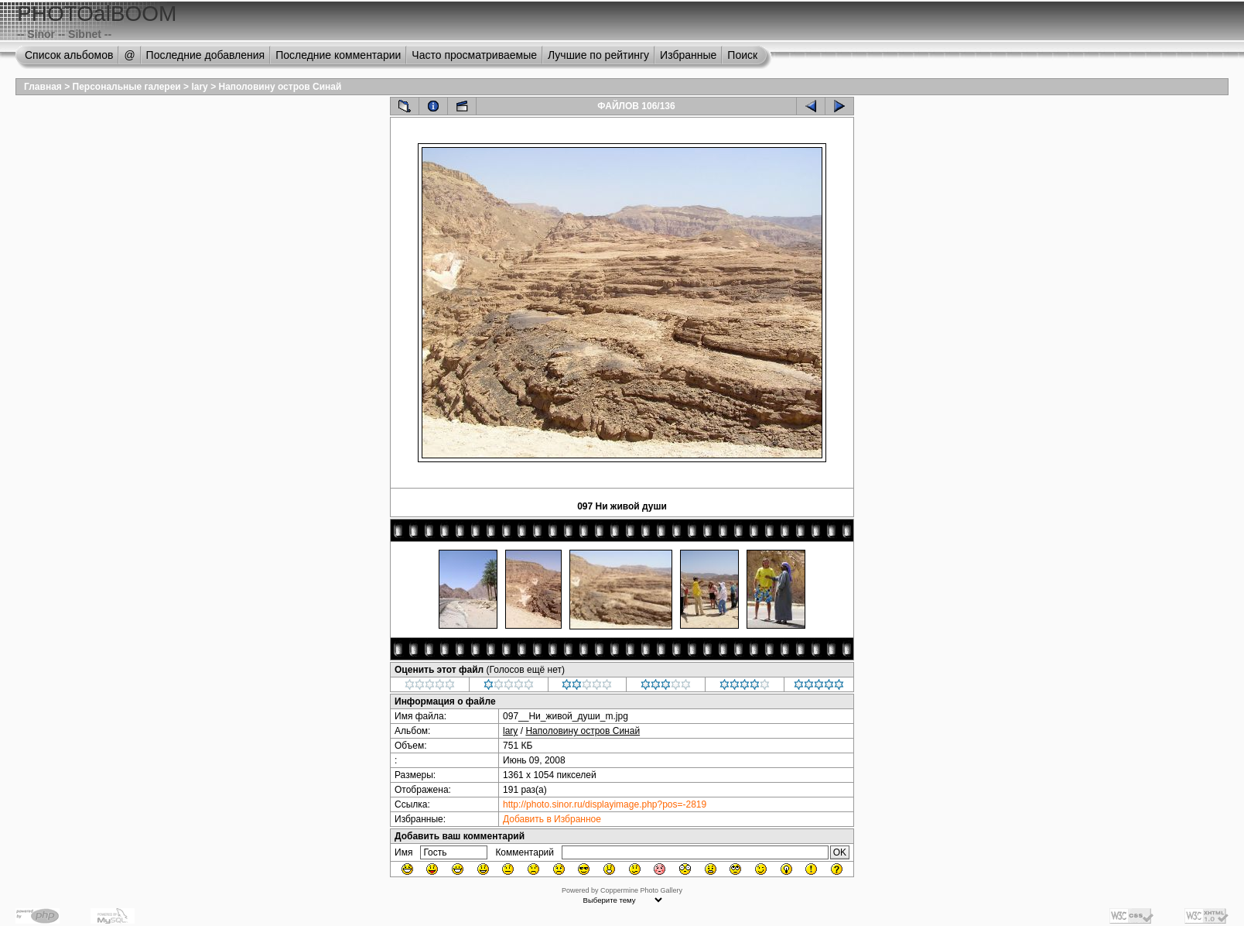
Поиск (742, 55)
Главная (43, 86)
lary (199, 86)
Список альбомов (69, 55)
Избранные (688, 55)
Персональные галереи (127, 86)
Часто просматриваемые (474, 55)
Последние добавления (205, 55)
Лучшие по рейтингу (598, 55)
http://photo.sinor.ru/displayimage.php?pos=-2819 (604, 804)
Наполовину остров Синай (279, 86)
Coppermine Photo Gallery (641, 890)
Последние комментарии (338, 55)
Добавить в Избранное (552, 819)
